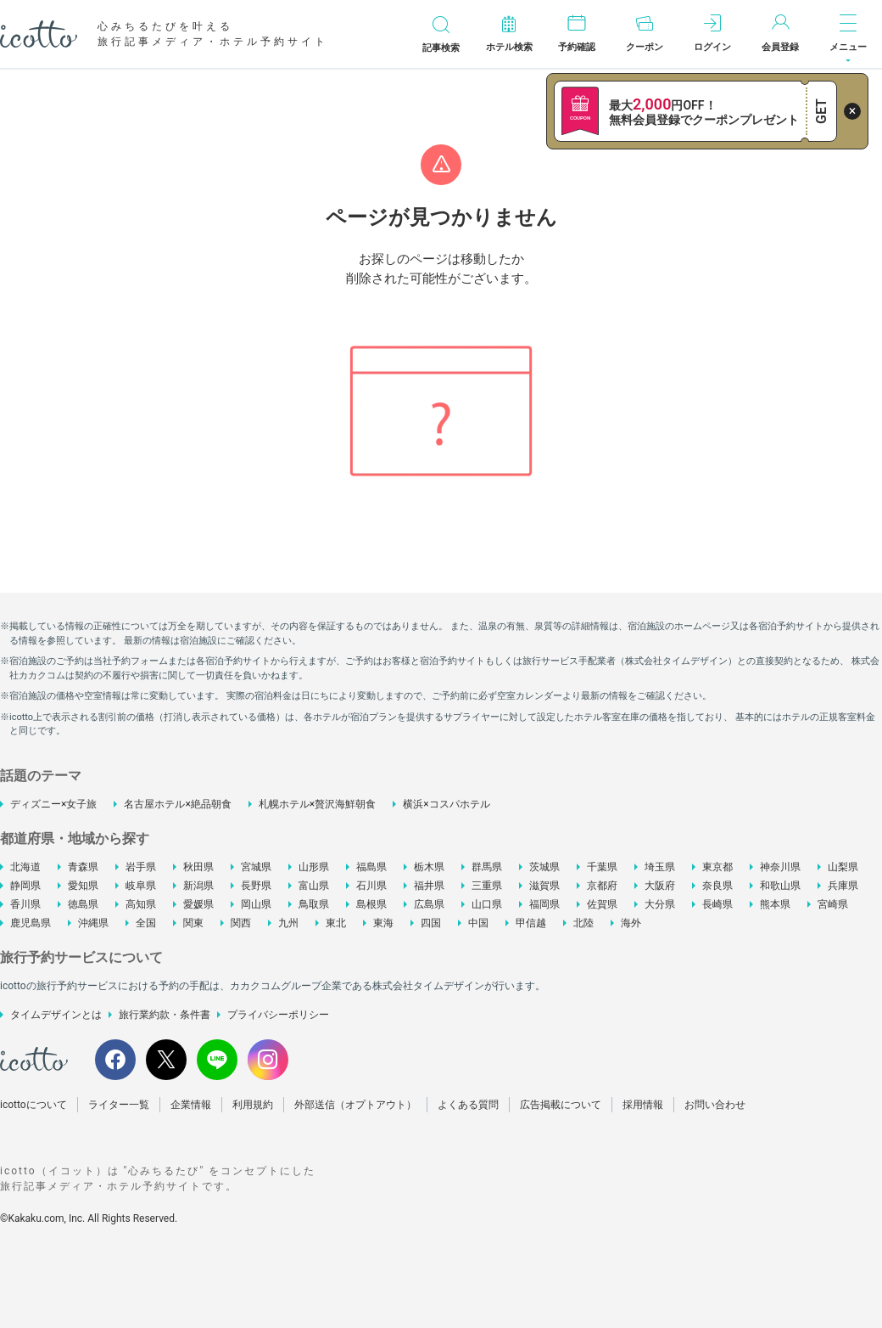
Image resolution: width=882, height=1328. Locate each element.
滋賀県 (544, 886)
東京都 (717, 867)
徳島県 (83, 904)
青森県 (83, 867)
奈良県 (717, 886)
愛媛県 (198, 904)
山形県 (314, 867)
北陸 (583, 923)
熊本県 (775, 904)
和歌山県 (780, 886)
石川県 (371, 886)
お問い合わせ (714, 1105)
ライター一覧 (118, 1105)
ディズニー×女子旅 (53, 804)
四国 (431, 923)
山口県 (487, 904)
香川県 (25, 904)
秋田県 (198, 867)
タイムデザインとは (56, 1015)
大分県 (660, 904)
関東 (193, 923)
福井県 (429, 886)
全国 (146, 923)
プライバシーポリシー (278, 1015)
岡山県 (256, 904)
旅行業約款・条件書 (164, 1015)
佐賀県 (602, 904)
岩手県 (141, 867)
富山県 (314, 886)
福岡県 (544, 904)
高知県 (141, 904)
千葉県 (602, 867)
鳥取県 (314, 904)
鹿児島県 (30, 923)
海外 (631, 923)
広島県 (429, 904)
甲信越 (531, 923)
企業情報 (190, 1105)
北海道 (25, 867)
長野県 (256, 886)
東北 (336, 923)
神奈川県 (780, 867)
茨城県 (544, 867)
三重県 (487, 886)
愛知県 (83, 886)
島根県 (371, 904)
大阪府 (660, 886)
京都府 (602, 886)
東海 (383, 923)
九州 (288, 923)
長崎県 (717, 904)
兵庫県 (843, 886)
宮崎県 (833, 904)
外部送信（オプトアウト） (355, 1105)
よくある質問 (468, 1105)
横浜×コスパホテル (446, 804)
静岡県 (25, 886)
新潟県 (198, 886)
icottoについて (33, 1105)
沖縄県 (93, 923)
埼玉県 (660, 867)
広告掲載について (560, 1105)
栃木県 (429, 867)
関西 (241, 923)
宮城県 (256, 867)
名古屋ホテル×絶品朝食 (177, 804)
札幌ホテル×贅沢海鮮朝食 (317, 804)
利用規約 (252, 1105)
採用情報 (642, 1105)
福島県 (371, 867)
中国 (478, 923)
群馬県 (487, 867)
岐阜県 (141, 886)
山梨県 (843, 867)
